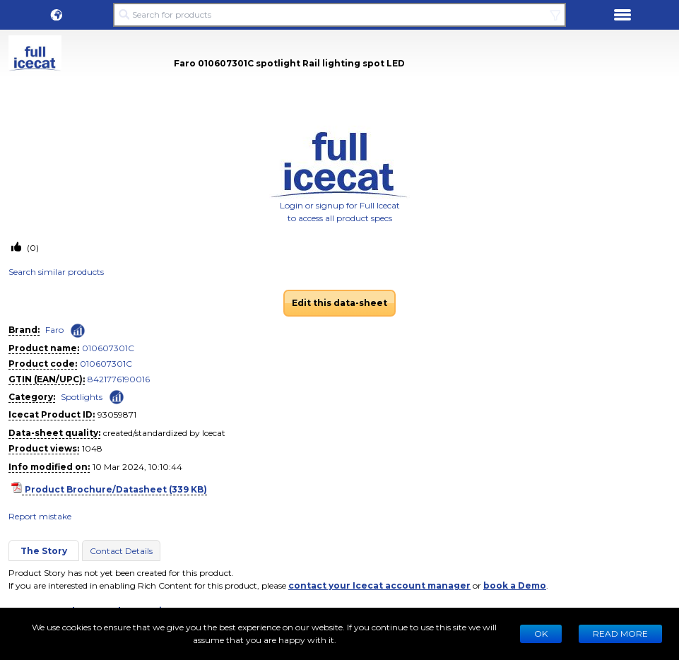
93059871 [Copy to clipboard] (117, 414)
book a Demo (514, 585)
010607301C (108, 348)
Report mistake (39, 516)
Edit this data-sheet (339, 302)
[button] (56, 14)
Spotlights (81, 396)
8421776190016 (119, 379)
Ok (541, 633)
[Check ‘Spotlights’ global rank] (116, 396)
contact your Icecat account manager (379, 585)
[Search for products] (339, 14)
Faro (54, 329)
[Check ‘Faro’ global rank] (77, 330)
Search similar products (56, 271)
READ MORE (620, 633)
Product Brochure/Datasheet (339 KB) (116, 489)
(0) (32, 247)
